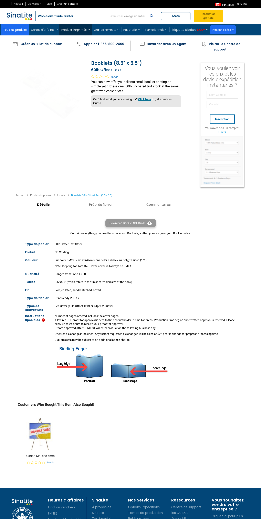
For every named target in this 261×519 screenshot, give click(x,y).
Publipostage (138, 454)
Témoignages (103, 460)
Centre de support (186, 443)
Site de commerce (143, 477)
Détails (35, 134)
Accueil (18, 3)
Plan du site (101, 489)
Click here (140, 105)
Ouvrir (222, 131)
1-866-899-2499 (63, 480)
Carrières (99, 466)
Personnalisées (221, 29)
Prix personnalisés (142, 460)
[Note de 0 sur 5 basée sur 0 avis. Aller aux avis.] (100, 83)
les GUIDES (179, 449)
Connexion (34, 3)
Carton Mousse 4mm (40, 392)
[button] (36, 46)
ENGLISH (242, 4)
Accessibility (180, 455)
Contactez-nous (105, 500)
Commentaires (116, 134)
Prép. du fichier (76, 134)
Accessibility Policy (107, 494)
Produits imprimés (40, 57)
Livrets (61, 57)
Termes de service (107, 472)
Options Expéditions (144, 443)
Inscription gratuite (209, 16)
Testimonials (102, 454)
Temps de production (145, 449)
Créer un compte (67, 3)
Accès (176, 16)
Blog (49, 3)
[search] (129, 16)
